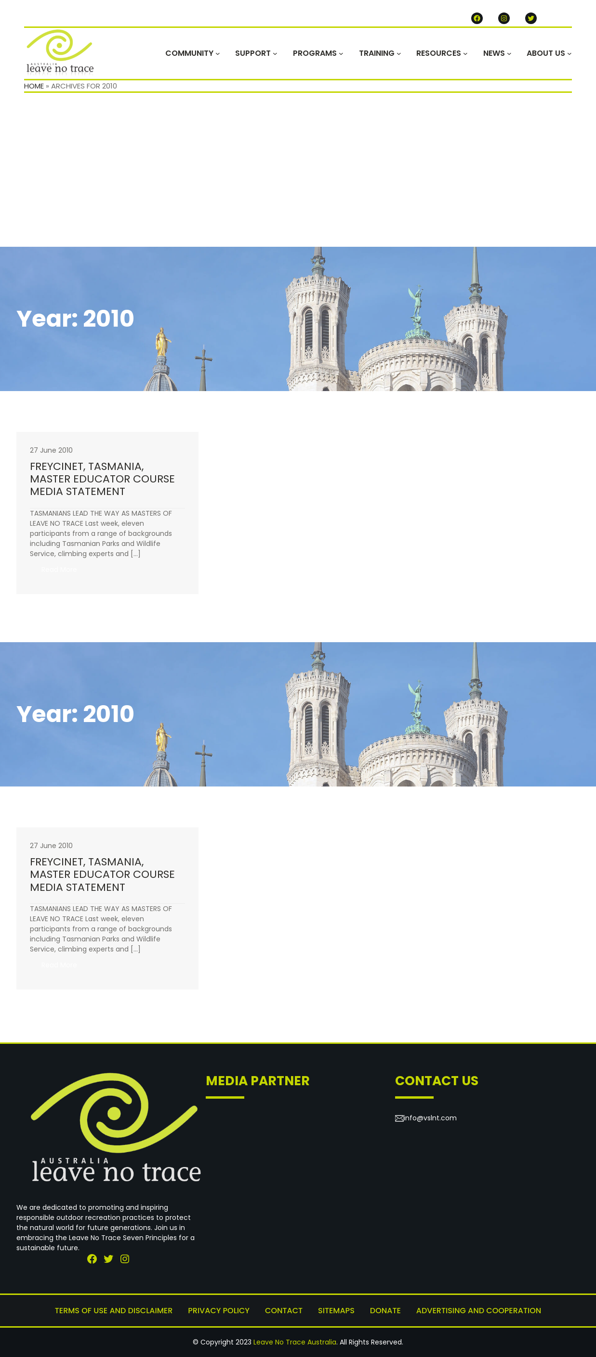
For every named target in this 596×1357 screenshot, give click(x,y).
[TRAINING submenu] (399, 53)
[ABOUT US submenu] (569, 53)
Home (34, 86)
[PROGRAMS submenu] (341, 53)
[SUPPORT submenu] (275, 53)
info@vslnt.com (430, 1118)
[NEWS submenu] (509, 53)
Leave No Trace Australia (294, 1342)
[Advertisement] (298, 174)
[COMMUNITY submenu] (217, 53)
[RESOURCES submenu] (465, 53)
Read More (65, 572)
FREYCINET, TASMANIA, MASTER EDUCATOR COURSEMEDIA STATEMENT (102, 479)
